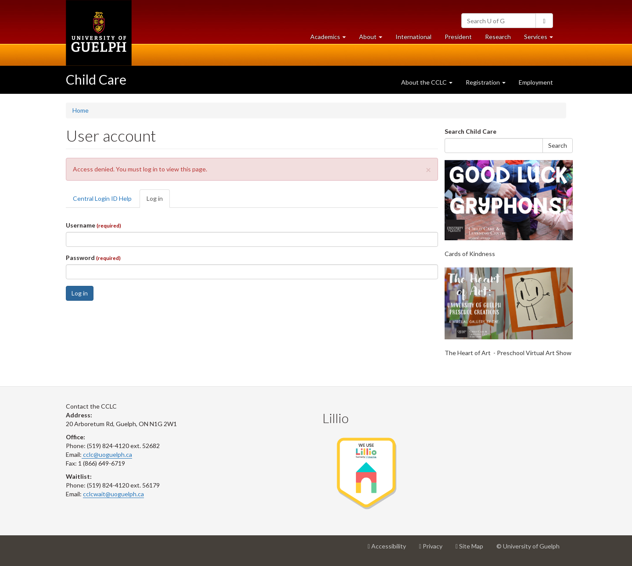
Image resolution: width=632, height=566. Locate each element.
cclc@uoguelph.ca (107, 454)
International (413, 36)
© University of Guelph (528, 546)
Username (93, 225)
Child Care (96, 79)
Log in (158, 201)
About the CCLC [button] (426, 82)
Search (557, 145)
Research (501, 39)
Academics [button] (331, 39)
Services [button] (542, 39)
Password (93, 257)
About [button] (374, 39)
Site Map (473, 549)
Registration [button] (486, 82)
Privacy (434, 549)
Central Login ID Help (102, 198)
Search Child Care (470, 131)
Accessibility (390, 549)
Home (80, 110)
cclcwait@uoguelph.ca (113, 494)
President (458, 36)
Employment (536, 82)
